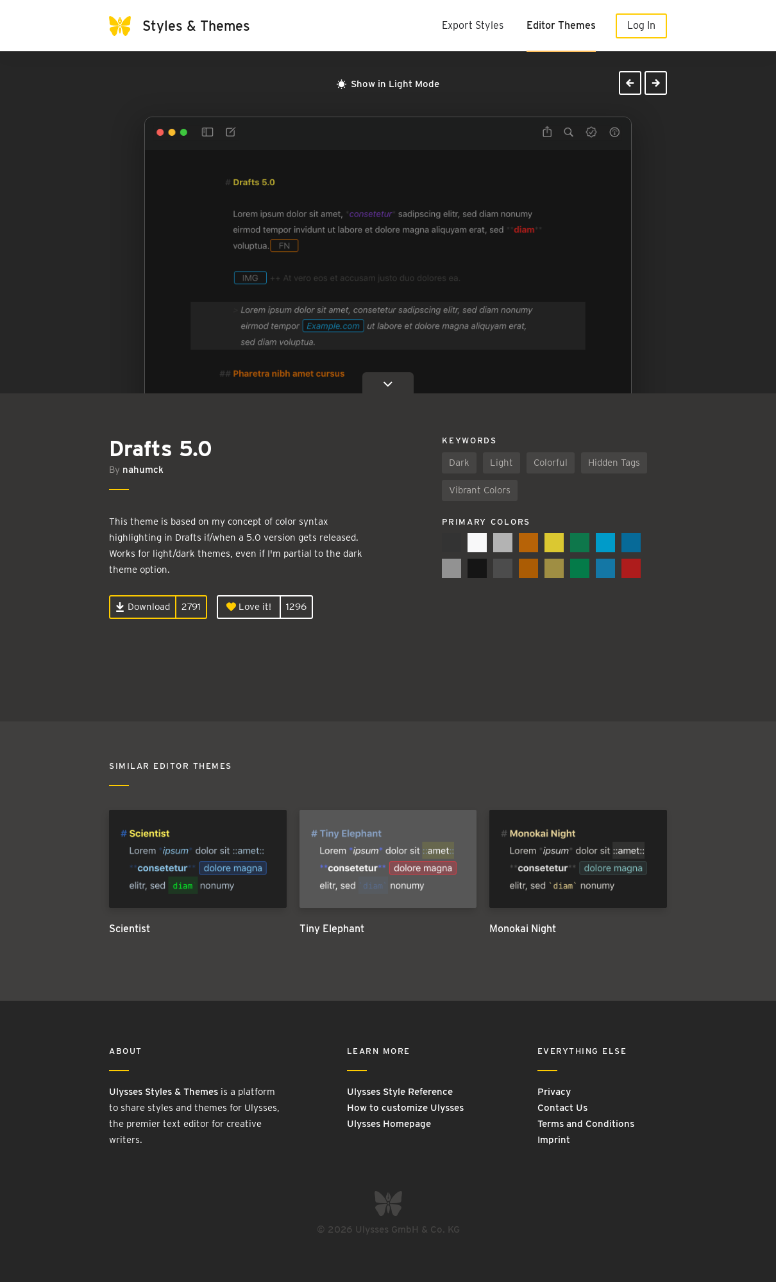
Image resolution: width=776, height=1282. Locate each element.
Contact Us (562, 1108)
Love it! (248, 606)
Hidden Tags (614, 462)
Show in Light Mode (388, 84)
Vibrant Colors (479, 490)
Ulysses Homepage (389, 1124)
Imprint (553, 1140)
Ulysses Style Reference (400, 1091)
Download (142, 606)
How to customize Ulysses (405, 1108)
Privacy (554, 1091)
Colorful (551, 462)
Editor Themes (561, 25)
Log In (641, 25)
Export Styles (472, 25)
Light (501, 462)
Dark (459, 462)
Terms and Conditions (585, 1124)
